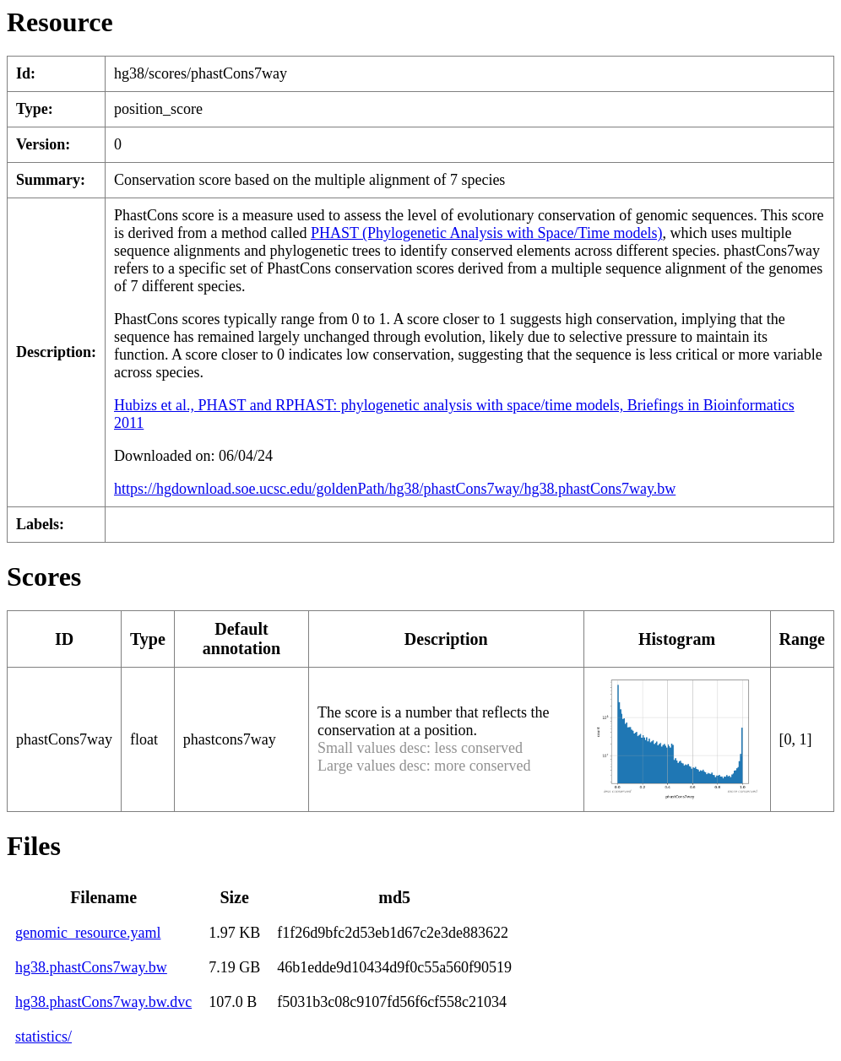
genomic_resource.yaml (87, 932)
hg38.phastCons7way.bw (91, 967)
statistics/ (43, 1036)
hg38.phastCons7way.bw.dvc (103, 1001)
